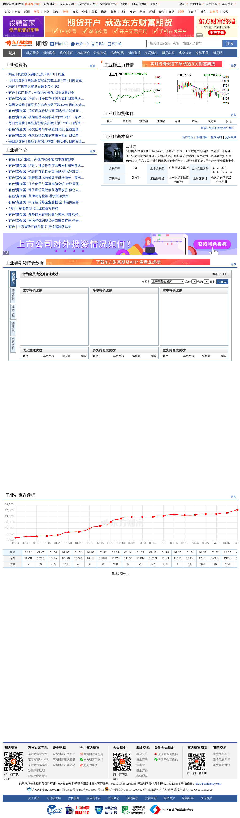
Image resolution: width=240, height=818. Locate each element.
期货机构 (151, 53)
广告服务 (73, 798)
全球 (85, 11)
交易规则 (230, 137)
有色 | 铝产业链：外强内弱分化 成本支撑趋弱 (41, 92)
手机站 (100, 44)
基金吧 (192, 11)
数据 (75, 11)
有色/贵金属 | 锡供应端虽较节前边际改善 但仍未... (44, 135)
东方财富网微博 (91, 754)
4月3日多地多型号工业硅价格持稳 (33, 208)
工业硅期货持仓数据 (25, 263)
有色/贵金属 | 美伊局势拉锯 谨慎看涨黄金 (38, 196)
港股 (104, 11)
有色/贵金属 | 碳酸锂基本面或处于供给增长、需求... (46, 117)
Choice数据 (139, 4)
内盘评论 (83, 53)
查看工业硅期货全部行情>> (218, 128)
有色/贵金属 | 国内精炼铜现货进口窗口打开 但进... (44, 220)
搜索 (225, 11)
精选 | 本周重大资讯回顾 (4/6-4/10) (33, 86)
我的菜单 (195, 4)
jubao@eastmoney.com (208, 783)
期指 (46, 11)
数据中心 (82, 44)
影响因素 (202, 137)
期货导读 (32, 53)
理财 (152, 11)
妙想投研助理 (36, 770)
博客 (203, 11)
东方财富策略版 (38, 765)
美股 (94, 11)
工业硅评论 (16, 150)
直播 (171, 11)
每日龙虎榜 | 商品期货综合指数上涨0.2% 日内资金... (46, 80)
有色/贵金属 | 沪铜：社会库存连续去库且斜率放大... (46, 98)
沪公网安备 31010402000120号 (126, 789)
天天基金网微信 (166, 759)
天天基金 (119, 748)
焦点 (17, 11)
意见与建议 (88, 765)
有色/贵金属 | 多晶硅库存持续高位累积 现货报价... (44, 214)
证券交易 (211, 4)
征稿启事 (188, 798)
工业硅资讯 (16, 64)
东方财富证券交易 (64, 765)
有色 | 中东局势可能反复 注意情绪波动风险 (39, 227)
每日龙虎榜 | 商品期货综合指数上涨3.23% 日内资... (45, 123)
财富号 (214, 11)
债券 (162, 11)
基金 (142, 11)
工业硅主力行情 (119, 65)
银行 (133, 11)
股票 (27, 11)
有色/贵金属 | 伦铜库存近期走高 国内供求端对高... (44, 111)
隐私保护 (169, 798)
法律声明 (150, 798)
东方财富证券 (86, 4)
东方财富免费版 (38, 754)
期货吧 (217, 53)
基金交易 (142, 759)
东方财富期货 (197, 748)
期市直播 (134, 53)
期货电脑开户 (221, 759)
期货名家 (168, 53)
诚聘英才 (132, 798)
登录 (182, 4)
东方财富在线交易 (64, 759)
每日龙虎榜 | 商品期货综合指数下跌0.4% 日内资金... (46, 141)
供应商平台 (94, 798)
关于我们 (33, 798)
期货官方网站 (221, 765)
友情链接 (206, 798)
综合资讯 (117, 53)
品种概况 (187, 137)
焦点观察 (66, 53)
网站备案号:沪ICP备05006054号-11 (83, 789)
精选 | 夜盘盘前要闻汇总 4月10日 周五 (36, 74)
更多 (92, 66)
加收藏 (19, 4)
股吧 (181, 11)
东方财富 (11, 748)
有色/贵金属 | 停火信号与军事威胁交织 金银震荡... (44, 129)
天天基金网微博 (166, 754)
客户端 (117, 44)
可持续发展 (54, 798)
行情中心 (61, 44)
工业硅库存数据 (20, 495)
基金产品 (142, 770)
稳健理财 (142, 776)
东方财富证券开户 (64, 754)
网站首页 (8, 4)
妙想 (124, 4)
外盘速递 (100, 53)
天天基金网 (67, 4)
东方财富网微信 (91, 759)
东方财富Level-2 (38, 759)
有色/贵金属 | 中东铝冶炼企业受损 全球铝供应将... (44, 202)
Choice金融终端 (37, 776)
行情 (65, 11)
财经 (8, 11)
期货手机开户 (221, 754)
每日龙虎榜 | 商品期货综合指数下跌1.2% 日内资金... (46, 105)
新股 (36, 11)
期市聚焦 (49, 53)
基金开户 (142, 754)
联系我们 (113, 798)
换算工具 (202, 53)
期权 (56, 11)
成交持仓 (185, 53)
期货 (113, 11)
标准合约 (216, 137)
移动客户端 (32, 4)
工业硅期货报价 (119, 113)
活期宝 (140, 765)
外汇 (123, 11)
